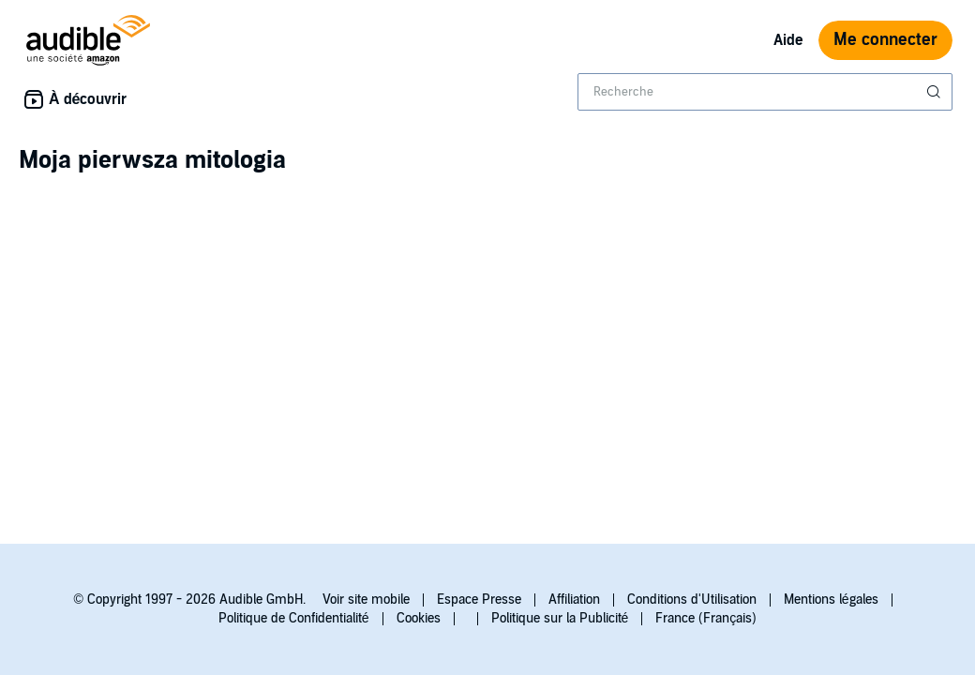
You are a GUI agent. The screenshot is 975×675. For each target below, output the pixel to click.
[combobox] (765, 92)
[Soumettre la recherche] (935, 92)
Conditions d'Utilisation (692, 600)
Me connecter (885, 40)
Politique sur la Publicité (560, 618)
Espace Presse (479, 600)
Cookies (419, 618)
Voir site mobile (366, 600)
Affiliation (574, 600)
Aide (788, 40)
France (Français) (706, 618)
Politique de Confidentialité (293, 618)
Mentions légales (831, 600)
